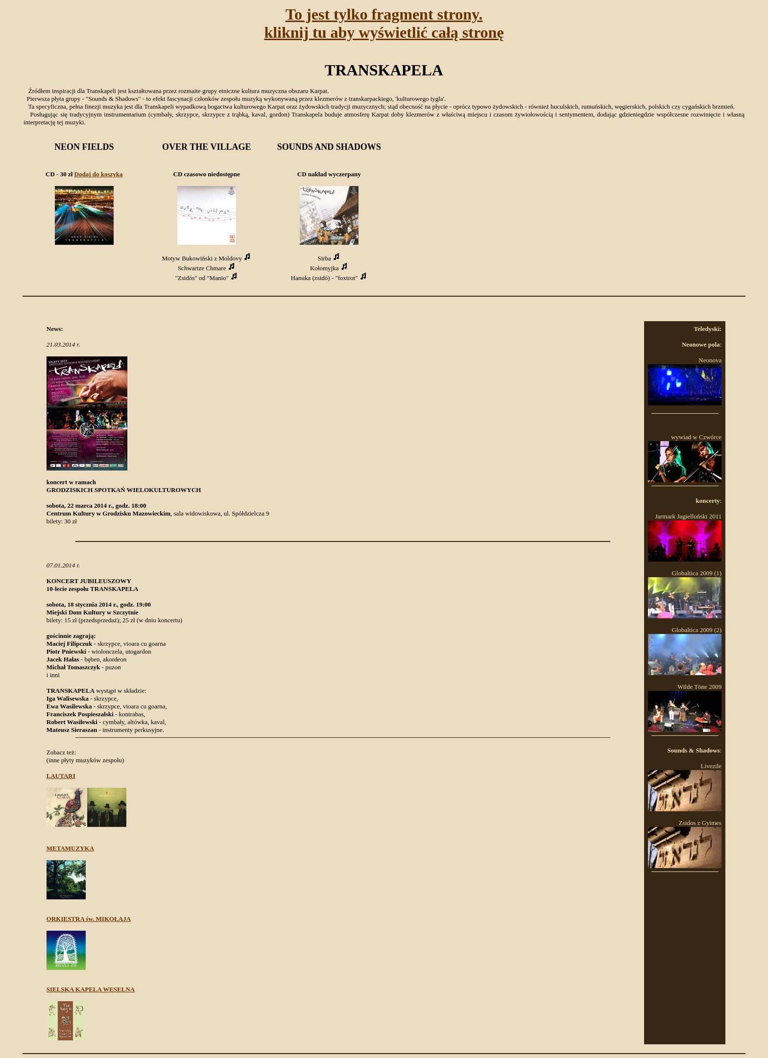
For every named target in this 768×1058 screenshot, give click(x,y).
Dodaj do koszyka (98, 174)
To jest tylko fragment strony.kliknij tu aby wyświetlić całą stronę (384, 23)
